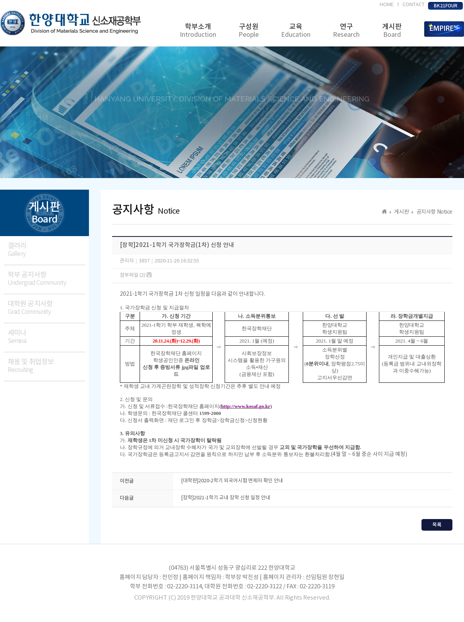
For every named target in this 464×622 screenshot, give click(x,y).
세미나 (46, 337)
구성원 (249, 31)
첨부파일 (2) (136, 275)
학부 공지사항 (46, 279)
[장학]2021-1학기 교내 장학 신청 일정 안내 (225, 498)
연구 (346, 31)
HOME (387, 5)
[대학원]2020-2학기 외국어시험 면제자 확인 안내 (232, 481)
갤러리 (46, 250)
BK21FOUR (445, 6)
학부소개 (198, 31)
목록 (437, 525)
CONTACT (414, 5)
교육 (295, 31)
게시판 (392, 31)
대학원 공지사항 (46, 308)
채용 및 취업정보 (46, 366)
